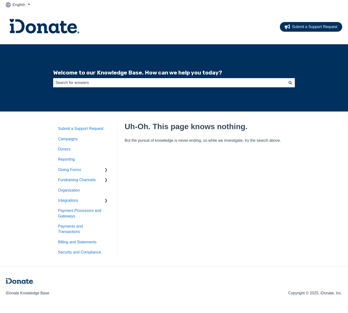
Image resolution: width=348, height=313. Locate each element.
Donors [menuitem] (64, 149)
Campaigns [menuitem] (68, 139)
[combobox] (169, 82)
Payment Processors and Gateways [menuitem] (79, 213)
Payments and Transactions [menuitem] (70, 229)
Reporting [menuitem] (66, 159)
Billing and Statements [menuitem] (77, 242)
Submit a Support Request (311, 26)
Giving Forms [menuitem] (69, 170)
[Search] (290, 82)
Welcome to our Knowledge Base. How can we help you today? (137, 72)
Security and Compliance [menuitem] (79, 252)
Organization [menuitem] (69, 190)
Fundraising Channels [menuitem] (77, 180)
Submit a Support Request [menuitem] (80, 129)
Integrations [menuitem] (68, 200)
